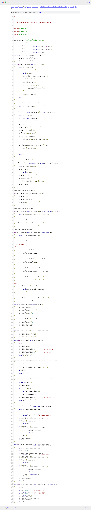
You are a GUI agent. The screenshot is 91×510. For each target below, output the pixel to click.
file (40, 12)
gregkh (29, 7)
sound (72, 7)
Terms (16, 508)
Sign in (88, 2)
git (25, 7)
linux (12, 7)
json (88, 507)
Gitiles (8, 508)
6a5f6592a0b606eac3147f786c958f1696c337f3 (53, 7)
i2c (75, 7)
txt (85, 507)
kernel (21, 7)
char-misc (35, 7)
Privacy (12, 508)
